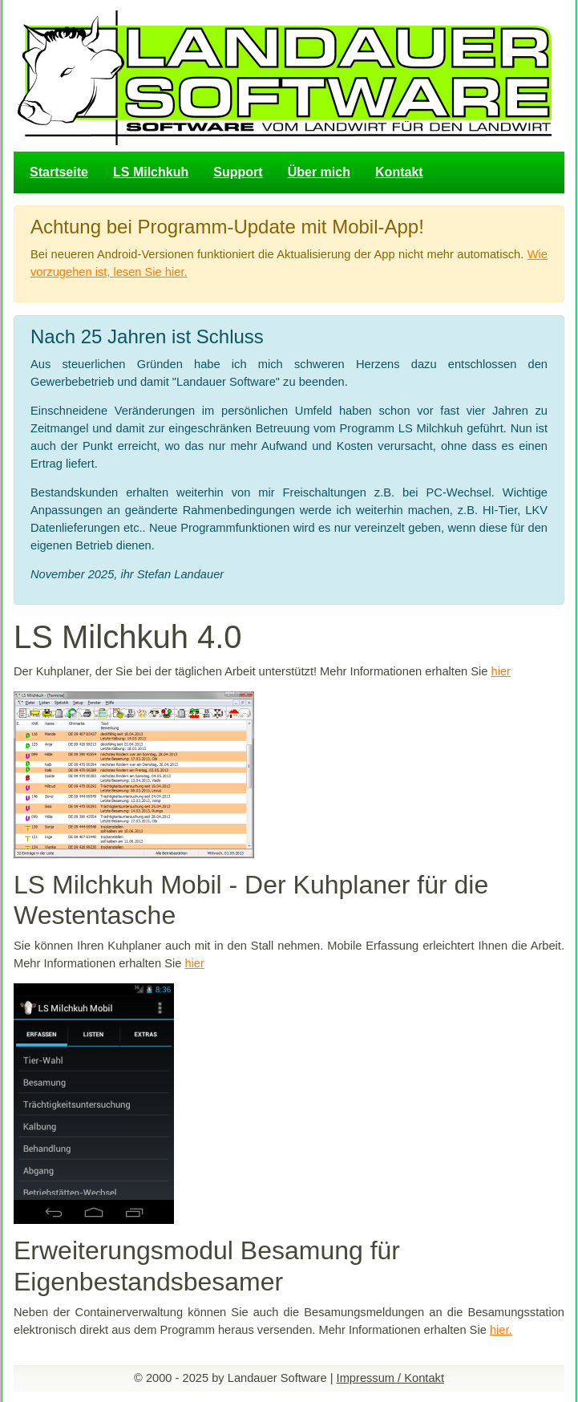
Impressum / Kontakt (390, 1378)
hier (501, 671)
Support (237, 172)
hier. (501, 1329)
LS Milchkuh (150, 172)
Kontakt (399, 172)
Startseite (59, 172)
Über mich (319, 172)
